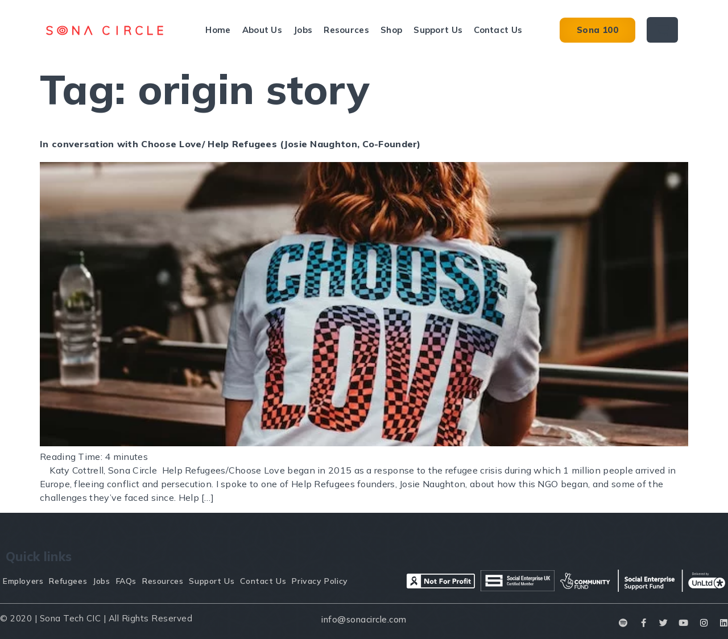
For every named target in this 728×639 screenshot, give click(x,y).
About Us (262, 29)
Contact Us (498, 29)
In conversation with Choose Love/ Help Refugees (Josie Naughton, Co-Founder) (230, 144)
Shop (391, 29)
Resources (346, 29)
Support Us (437, 29)
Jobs (302, 29)
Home (217, 29)
